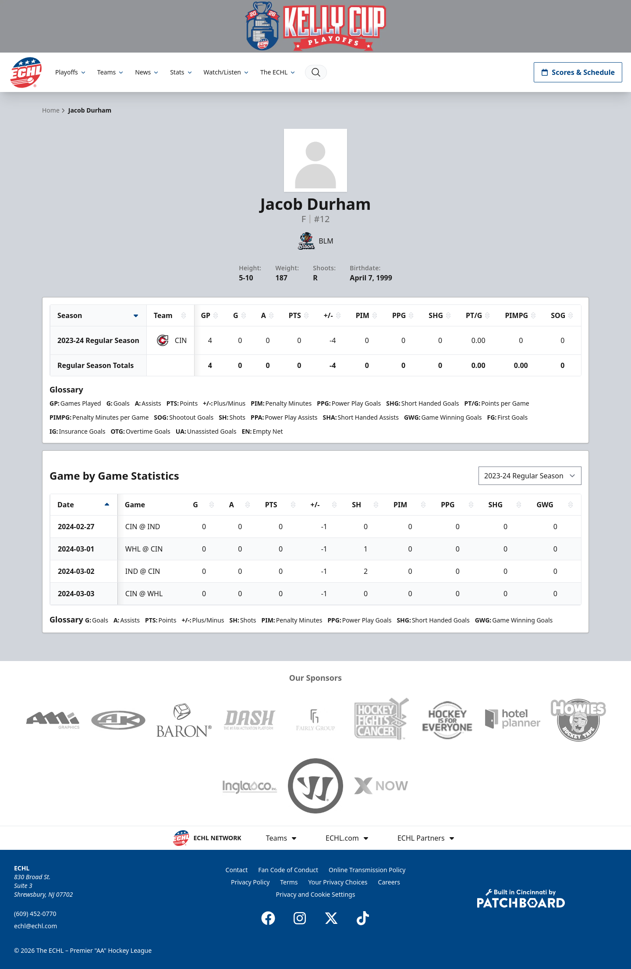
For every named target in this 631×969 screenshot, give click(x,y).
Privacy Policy (250, 882)
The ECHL (278, 72)
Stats (181, 72)
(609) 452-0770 (35, 913)
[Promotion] (315, 26)
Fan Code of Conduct (288, 870)
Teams (110, 72)
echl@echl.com (35, 926)
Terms (289, 882)
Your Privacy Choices (338, 882)
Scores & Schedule (578, 72)
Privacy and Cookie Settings (315, 894)
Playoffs (71, 72)
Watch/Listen (227, 72)
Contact (237, 870)
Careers (389, 882)
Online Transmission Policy (367, 870)
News (147, 72)
